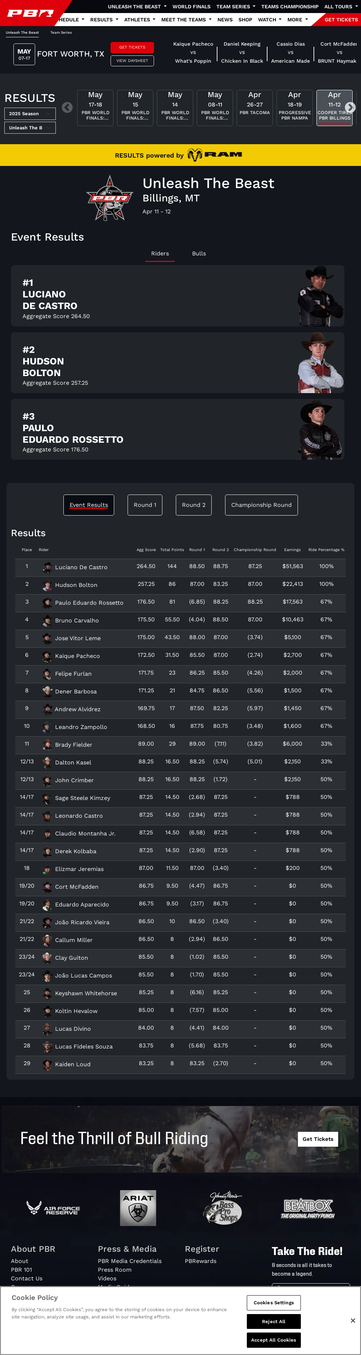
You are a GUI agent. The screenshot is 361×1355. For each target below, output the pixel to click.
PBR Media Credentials (130, 1261)
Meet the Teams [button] (184, 19)
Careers (22, 1287)
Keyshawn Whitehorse (79, 993)
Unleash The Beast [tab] (22, 32)
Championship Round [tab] (261, 504)
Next (350, 108)
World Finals (192, 6)
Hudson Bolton (69, 584)
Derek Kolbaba (69, 851)
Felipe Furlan (67, 673)
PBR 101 (21, 1269)
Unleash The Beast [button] (135, 6)
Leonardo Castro (72, 815)
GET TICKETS (341, 19)
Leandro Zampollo (74, 727)
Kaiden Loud (66, 1064)
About (19, 1261)
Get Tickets (132, 47)
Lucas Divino (66, 1028)
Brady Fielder (67, 744)
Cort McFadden (70, 886)
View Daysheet (132, 60)
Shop (245, 19)
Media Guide (115, 1287)
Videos (107, 1278)
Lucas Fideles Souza (77, 1046)
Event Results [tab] (89, 504)
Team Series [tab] (61, 32)
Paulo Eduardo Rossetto (83, 602)
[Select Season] (30, 114)
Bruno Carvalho (70, 620)
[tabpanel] (180, 365)
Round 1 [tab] (145, 504)
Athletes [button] (138, 19)
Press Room (115, 1269)
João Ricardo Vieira (75, 922)
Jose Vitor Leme (71, 638)
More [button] (295, 19)
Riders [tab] (160, 253)
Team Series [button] (234, 6)
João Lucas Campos (77, 975)
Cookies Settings (274, 1305)
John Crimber (68, 780)
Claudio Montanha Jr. (79, 833)
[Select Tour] (30, 128)
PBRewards (200, 1261)
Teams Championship (290, 6)
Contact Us (26, 1278)
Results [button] (102, 19)
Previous (67, 108)
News (225, 19)
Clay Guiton (65, 957)
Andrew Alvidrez (71, 709)
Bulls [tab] (199, 253)
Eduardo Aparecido (75, 904)
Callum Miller (67, 940)
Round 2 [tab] (194, 504)
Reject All (273, 1323)
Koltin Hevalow (69, 1011)
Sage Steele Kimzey (76, 798)
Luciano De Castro (75, 567)
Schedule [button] (66, 19)
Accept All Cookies (273, 1342)
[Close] (353, 1323)
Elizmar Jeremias (73, 869)
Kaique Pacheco (71, 656)
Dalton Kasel (66, 762)
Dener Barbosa (69, 691)
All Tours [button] (339, 6)
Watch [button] (268, 19)
